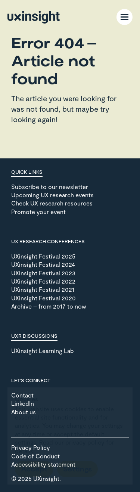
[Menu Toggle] (124, 17)
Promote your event (38, 211)
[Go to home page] (33, 17)
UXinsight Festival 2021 (42, 289)
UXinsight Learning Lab (42, 350)
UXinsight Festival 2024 (43, 264)
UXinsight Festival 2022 (43, 281)
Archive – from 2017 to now (48, 306)
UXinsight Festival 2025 (43, 256)
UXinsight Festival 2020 (43, 297)
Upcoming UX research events (52, 194)
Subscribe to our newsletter (49, 186)
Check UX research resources (52, 203)
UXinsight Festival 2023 (43, 272)
